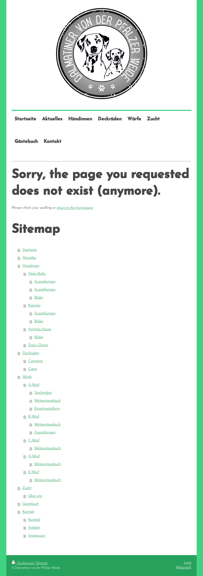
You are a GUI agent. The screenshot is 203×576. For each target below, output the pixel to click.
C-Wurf (33, 440)
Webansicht (183, 567)
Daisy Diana (38, 345)
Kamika (34, 305)
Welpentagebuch (47, 401)
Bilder (38, 298)
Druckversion (23, 563)
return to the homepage (75, 208)
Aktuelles (29, 258)
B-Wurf (33, 417)
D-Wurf (34, 456)
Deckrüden (30, 353)
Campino (35, 361)
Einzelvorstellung (47, 409)
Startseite (29, 250)
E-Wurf (33, 472)
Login (187, 562)
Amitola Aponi (39, 329)
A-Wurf (33, 385)
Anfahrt (34, 528)
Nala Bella (36, 274)
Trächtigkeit (43, 393)
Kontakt (28, 512)
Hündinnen (30, 266)
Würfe (27, 377)
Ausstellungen (45, 282)
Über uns (35, 496)
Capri (32, 369)
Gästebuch (30, 504)
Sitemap (42, 563)
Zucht (26, 488)
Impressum (36, 536)
